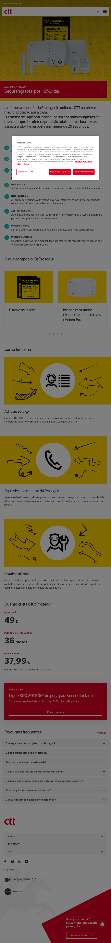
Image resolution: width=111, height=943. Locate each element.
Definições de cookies (26, 172)
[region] (55, 158)
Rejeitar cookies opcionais (60, 172)
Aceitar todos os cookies (84, 172)
